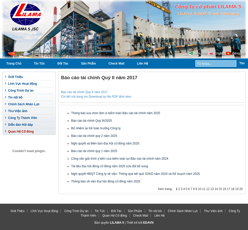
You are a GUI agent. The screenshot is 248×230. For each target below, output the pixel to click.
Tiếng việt (238, 53)
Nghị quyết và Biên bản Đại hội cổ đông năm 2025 (105, 143)
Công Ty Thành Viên (22, 118)
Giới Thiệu (15, 77)
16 (224, 189)
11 (203, 189)
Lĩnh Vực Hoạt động (22, 84)
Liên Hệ (142, 63)
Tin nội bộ (15, 97)
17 (228, 189)
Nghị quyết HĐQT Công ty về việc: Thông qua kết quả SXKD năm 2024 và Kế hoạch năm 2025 (135, 174)
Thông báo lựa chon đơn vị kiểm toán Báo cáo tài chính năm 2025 (115, 113)
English (219, 53)
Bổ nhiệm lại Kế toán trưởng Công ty (96, 128)
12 (208, 189)
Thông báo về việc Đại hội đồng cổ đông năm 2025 (105, 181)
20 (241, 189)
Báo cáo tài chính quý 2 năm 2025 (94, 136)
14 (216, 189)
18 (232, 189)
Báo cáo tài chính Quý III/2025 (91, 120)
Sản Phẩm (88, 63)
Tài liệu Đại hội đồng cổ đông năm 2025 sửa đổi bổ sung (109, 166)
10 (199, 189)
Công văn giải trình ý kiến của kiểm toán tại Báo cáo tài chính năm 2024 (119, 158)
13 (212, 189)
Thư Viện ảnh (17, 111)
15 (220, 189)
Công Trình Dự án (21, 90)
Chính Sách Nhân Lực (24, 104)
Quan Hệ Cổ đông (21, 131)
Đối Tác (62, 63)
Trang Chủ (13, 63)
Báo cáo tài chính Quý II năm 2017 (84, 92)
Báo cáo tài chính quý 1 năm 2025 (94, 151)
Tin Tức (39, 63)
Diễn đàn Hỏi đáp (20, 125)
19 (236, 189)
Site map (201, 53)
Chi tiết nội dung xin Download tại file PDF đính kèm (96, 96)
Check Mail (117, 63)
